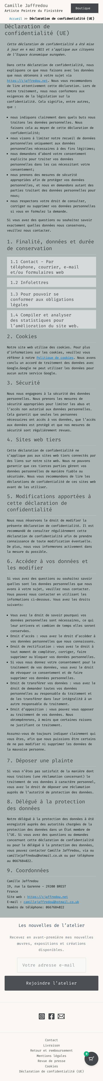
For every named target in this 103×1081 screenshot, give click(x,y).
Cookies (51, 1066)
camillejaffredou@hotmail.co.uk (51, 902)
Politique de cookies (54, 358)
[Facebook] (51, 1016)
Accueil (15, 18)
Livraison (51, 1045)
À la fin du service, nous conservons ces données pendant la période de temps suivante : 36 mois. (51, 267)
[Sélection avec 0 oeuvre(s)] (91, 1059)
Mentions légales (51, 1056)
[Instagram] (41, 1016)
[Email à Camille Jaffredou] (61, 1016)
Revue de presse (51, 1061)
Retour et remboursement (51, 1050)
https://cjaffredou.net (27, 81)
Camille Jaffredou (26, 5)
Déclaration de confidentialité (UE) (51, 1071)
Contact (51, 1040)
